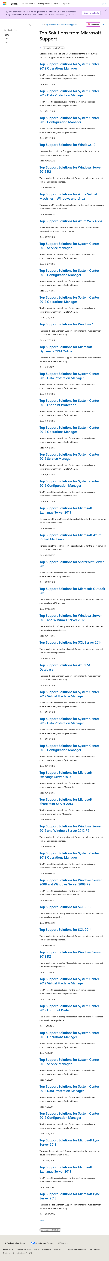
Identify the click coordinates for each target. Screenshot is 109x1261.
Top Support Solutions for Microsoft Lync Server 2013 (70, 1142)
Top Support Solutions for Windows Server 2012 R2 (71, 169)
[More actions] (103, 24)
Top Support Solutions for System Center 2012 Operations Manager (69, 66)
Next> (42, 1219)
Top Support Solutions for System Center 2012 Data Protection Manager (69, 93)
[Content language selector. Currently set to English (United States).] (15, 1243)
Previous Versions (24, 1249)
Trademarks (7, 1253)
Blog (35, 1249)
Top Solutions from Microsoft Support (60, 24)
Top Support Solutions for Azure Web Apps (71, 221)
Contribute (46, 1249)
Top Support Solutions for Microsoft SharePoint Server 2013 (66, 801)
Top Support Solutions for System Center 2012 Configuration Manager (69, 119)
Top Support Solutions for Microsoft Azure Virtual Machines (70, 537)
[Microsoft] (5, 3)
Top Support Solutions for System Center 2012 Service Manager (69, 245)
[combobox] (18, 30)
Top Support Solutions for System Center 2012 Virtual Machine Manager (69, 694)
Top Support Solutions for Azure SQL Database (66, 667)
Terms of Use (95, 1249)
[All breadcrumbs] (42, 24)
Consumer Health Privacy (75, 1249)
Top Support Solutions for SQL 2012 (65, 907)
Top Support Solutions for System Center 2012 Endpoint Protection (69, 402)
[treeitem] (18, 35)
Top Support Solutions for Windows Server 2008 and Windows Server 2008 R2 (71, 882)
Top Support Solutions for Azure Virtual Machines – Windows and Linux (68, 196)
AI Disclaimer (8, 1249)
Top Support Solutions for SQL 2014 (65, 929)
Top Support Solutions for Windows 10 (67, 144)
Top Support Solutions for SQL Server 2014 (71, 642)
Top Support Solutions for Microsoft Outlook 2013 (72, 590)
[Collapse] (30, 24)
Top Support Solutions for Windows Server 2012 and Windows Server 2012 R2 (71, 617)
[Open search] (96, 3)
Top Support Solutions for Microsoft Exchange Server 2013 (66, 510)
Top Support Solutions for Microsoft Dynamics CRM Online (66, 349)
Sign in (103, 3)
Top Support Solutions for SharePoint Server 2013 (72, 564)
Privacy (57, 1249)
